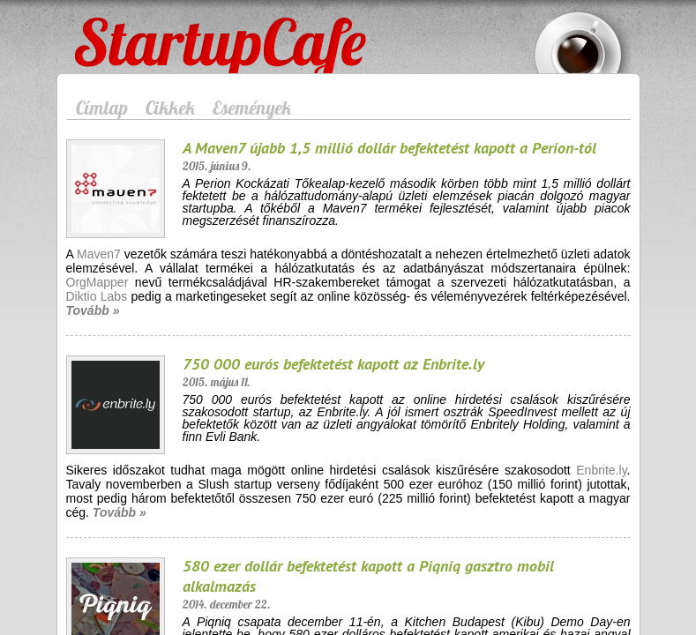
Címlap (102, 107)
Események (252, 107)
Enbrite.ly (601, 470)
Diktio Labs (97, 296)
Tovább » (93, 310)
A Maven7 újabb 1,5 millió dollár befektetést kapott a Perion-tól (389, 148)
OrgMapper (97, 282)
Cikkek (170, 107)
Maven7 (99, 254)
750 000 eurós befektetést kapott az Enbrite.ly (333, 364)
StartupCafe (107, 28)
